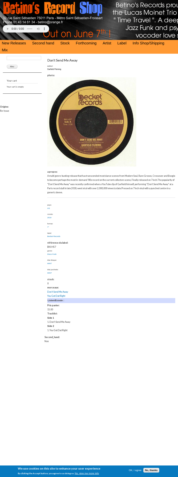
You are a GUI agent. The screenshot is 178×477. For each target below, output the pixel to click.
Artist (107, 43)
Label (121, 43)
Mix (5, 50)
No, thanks (151, 470)
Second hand (43, 43)
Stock (65, 43)
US (48, 208)
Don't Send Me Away (62, 60)
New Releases (14, 43)
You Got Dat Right (56, 296)
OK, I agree (135, 470)
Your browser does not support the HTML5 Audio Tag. (26, 29)
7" (48, 227)
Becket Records (53, 236)
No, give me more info (87, 473)
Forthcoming (86, 43)
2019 (49, 217)
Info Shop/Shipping (148, 43)
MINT (49, 263)
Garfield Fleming (54, 69)
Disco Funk (52, 254)
